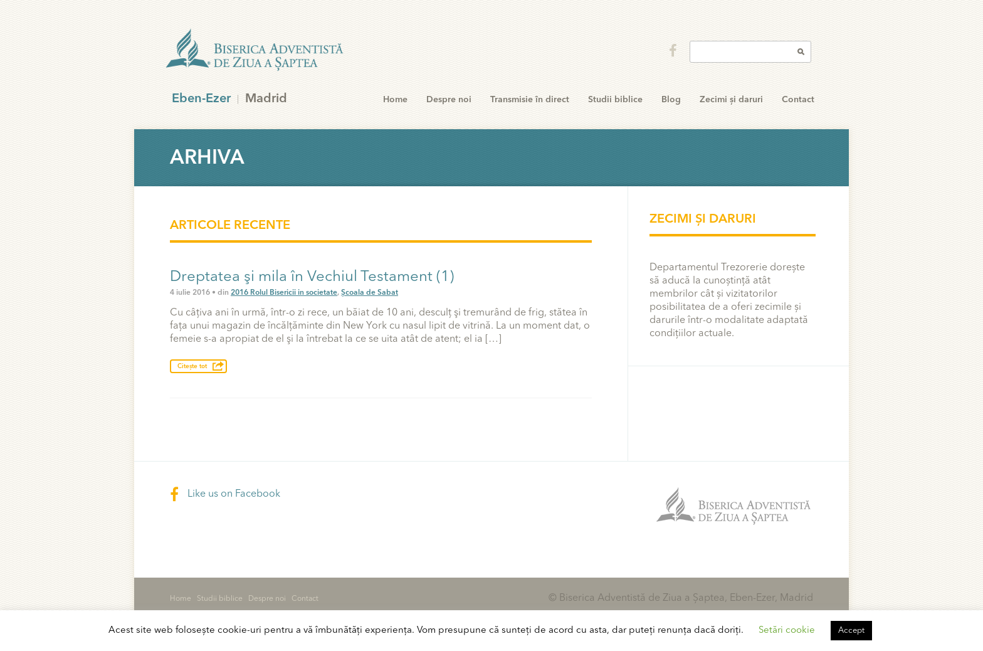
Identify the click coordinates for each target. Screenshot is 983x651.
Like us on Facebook (225, 494)
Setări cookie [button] (787, 630)
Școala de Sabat (369, 293)
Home (395, 99)
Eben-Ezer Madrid (256, 50)
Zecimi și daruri (731, 99)
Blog (671, 99)
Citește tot (192, 366)
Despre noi (448, 99)
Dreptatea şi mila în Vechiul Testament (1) (312, 277)
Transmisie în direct (529, 99)
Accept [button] (851, 631)
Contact (798, 99)
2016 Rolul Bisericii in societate (284, 293)
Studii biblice (615, 99)
